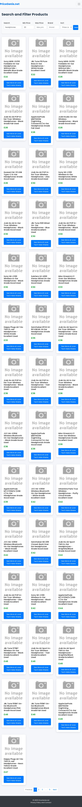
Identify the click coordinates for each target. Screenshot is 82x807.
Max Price (39, 23)
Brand (50, 23)
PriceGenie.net (9, 4)
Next (55, 789)
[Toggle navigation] (79, 4)
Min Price (26, 23)
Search (7, 23)
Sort (62, 23)
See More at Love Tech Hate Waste (13, 84)
